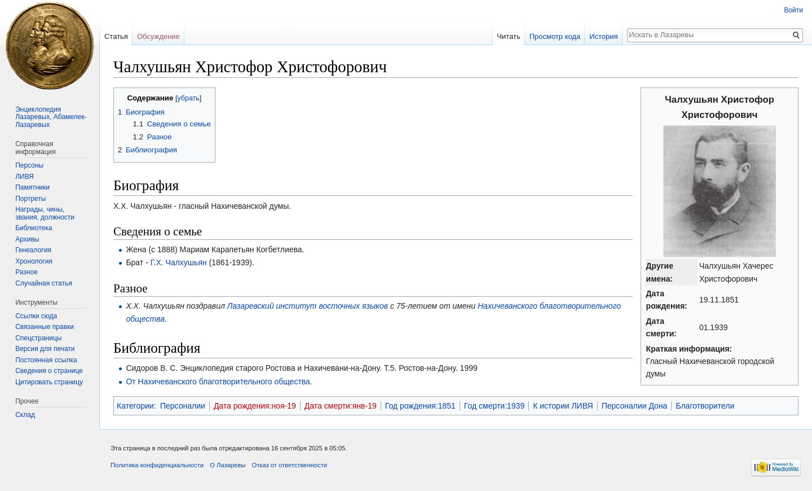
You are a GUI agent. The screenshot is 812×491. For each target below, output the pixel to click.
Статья (116, 36)
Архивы (27, 239)
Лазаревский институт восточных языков (307, 305)
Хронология (33, 261)
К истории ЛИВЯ (563, 405)
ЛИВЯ (24, 177)
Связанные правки (44, 327)
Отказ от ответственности (289, 465)
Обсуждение (158, 36)
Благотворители (705, 405)
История (603, 36)
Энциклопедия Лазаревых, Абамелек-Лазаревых (50, 117)
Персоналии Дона (635, 405)
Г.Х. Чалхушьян (179, 262)
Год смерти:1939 (494, 405)
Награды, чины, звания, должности (44, 213)
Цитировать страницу (49, 382)
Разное (26, 272)
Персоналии (182, 405)
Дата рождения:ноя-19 (255, 405)
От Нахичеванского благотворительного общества (218, 381)
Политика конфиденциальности (157, 465)
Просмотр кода (555, 36)
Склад (25, 415)
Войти (793, 10)
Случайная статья (43, 283)
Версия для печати (44, 349)
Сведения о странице (49, 371)
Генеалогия (33, 250)
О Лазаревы (227, 465)
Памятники (32, 187)
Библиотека (33, 228)
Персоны (29, 165)
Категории (135, 405)
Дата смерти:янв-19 (340, 405)
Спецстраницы (38, 338)
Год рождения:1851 (420, 405)
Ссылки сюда (36, 316)
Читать (508, 36)
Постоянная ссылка (46, 360)
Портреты (30, 199)
